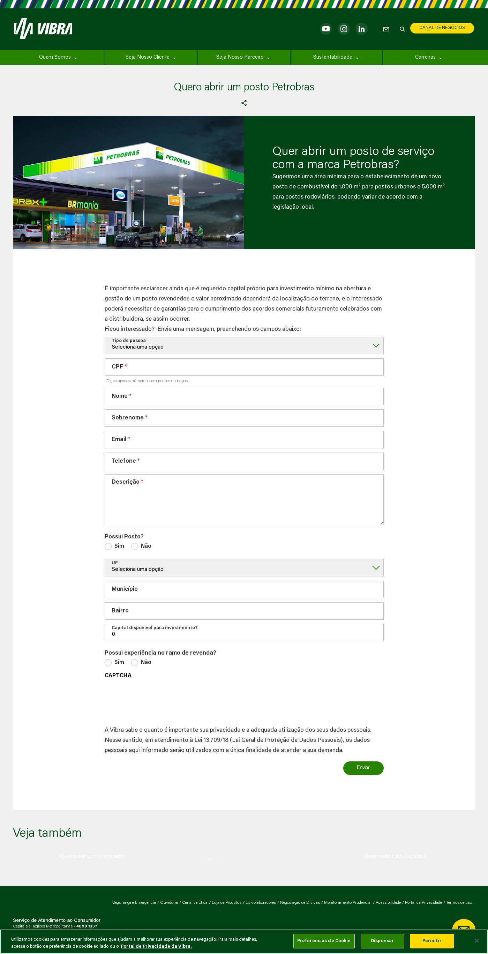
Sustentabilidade (332, 57)
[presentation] (158, 700)
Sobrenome (128, 418)
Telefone (124, 461)
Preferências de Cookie (324, 941)
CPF (117, 367)
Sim (119, 546)
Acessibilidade (388, 903)
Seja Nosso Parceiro (240, 57)
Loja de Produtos (226, 903)
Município (125, 589)
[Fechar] (477, 940)
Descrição (126, 482)
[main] (244, 941)
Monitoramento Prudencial (347, 903)
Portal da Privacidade (423, 903)
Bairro (120, 611)
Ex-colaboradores (261, 903)
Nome (120, 397)
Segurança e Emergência (134, 903)
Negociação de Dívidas (300, 903)
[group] (93, 856)
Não (146, 546)
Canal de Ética (195, 903)
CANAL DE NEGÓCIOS (442, 27)
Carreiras (425, 57)
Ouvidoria (169, 903)
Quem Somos (55, 57)
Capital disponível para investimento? (154, 628)
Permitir (432, 941)
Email (119, 440)
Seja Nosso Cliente (148, 57)
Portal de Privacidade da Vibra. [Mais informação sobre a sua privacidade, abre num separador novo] (156, 946)
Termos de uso (459, 903)
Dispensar (382, 941)
